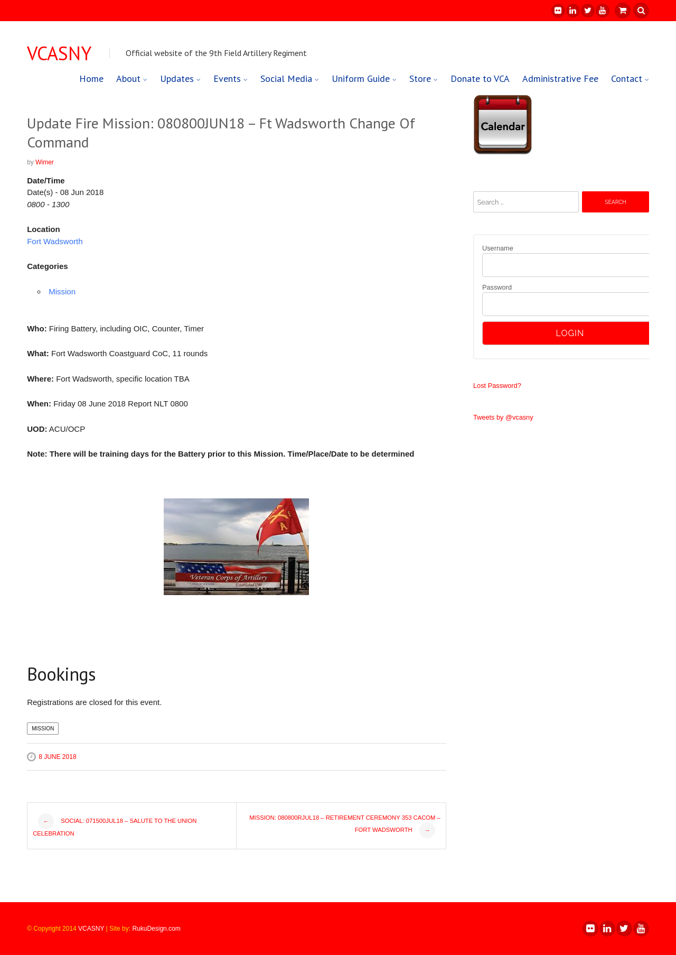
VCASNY (59, 53)
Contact (626, 78)
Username (497, 248)
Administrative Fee (560, 78)
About (128, 78)
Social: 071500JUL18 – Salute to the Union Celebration (114, 825)
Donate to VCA (480, 78)
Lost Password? (497, 386)
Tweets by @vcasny (503, 417)
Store (420, 78)
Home (91, 78)
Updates (177, 78)
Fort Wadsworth (54, 241)
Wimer (44, 162)
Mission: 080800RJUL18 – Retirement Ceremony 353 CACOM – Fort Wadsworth (344, 826)
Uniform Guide (361, 78)
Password (497, 287)
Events (227, 78)
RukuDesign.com (156, 928)
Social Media (286, 78)
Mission (62, 291)
